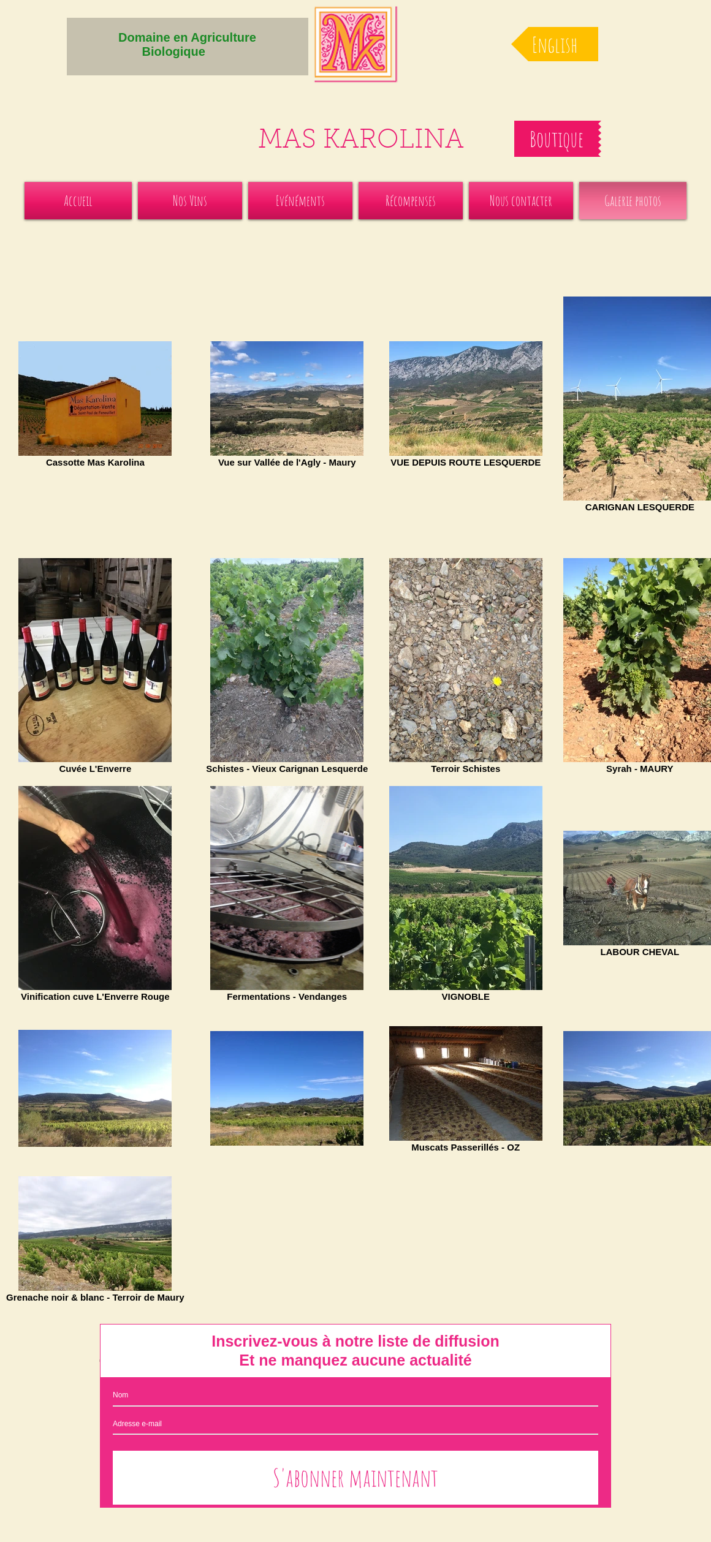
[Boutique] (556, 139)
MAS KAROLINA (361, 141)
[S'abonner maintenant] (355, 1478)
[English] (554, 44)
